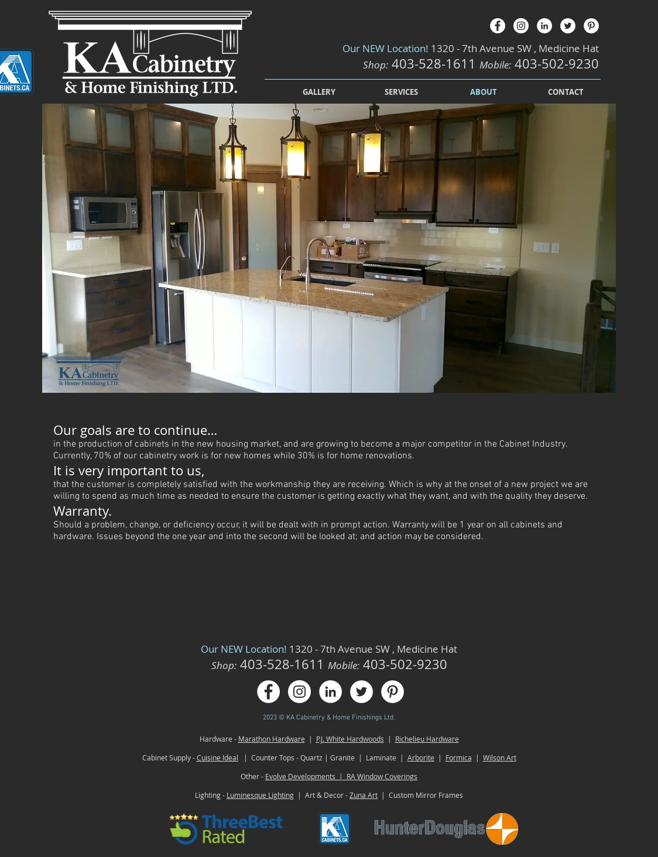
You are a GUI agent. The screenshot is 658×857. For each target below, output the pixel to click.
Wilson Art (499, 757)
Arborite (420, 757)
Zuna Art (363, 795)
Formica (458, 757)
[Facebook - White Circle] (497, 25)
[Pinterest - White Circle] (591, 25)
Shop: (375, 64)
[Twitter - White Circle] (567, 25)
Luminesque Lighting (260, 795)
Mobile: (495, 64)
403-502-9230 (557, 63)
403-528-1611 (435, 63)
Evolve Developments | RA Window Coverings (341, 776)
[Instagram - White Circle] (521, 25)
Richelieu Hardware (427, 738)
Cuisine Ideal (217, 757)
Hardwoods (365, 738)
